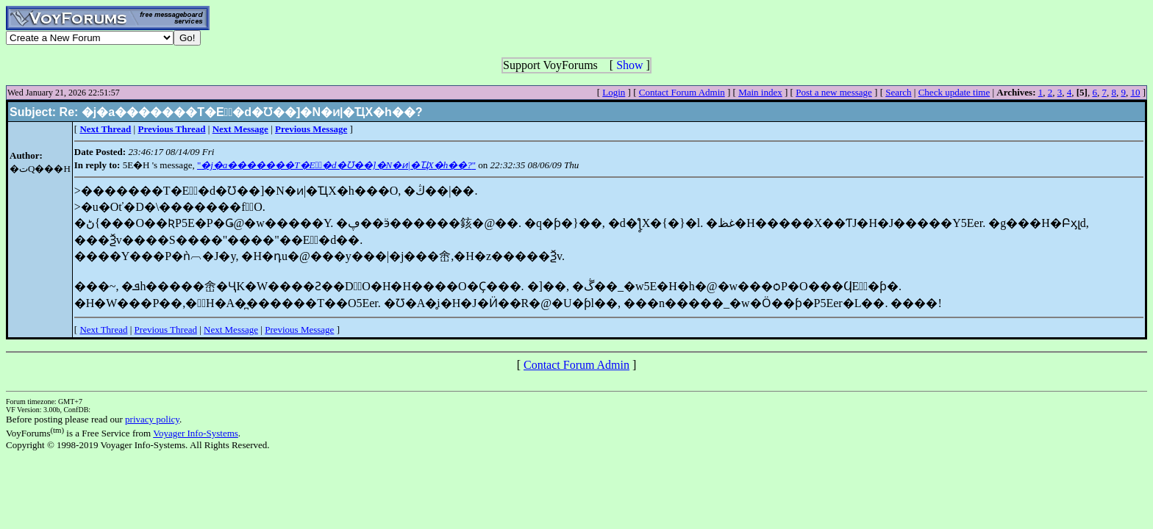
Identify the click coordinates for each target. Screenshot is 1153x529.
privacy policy (152, 419)
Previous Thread (166, 329)
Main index (760, 92)
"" (336, 164)
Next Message (231, 329)
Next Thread (103, 329)
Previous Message (299, 329)
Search (898, 92)
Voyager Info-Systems (195, 433)
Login (613, 92)
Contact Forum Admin (682, 92)
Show (629, 65)
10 (1135, 92)
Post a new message (834, 92)
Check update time (954, 92)
